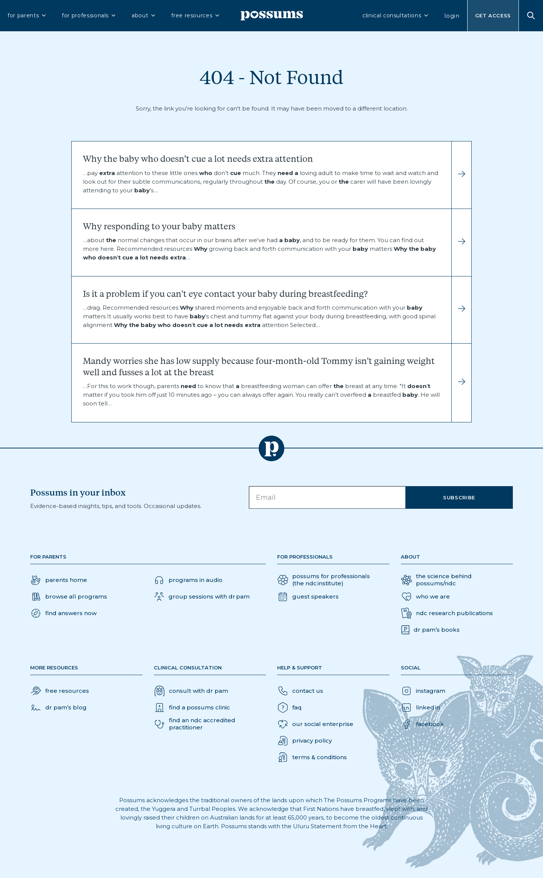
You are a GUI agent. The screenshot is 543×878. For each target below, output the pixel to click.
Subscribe (459, 497)
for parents (27, 15)
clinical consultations (395, 15)
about (144, 15)
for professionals (89, 15)
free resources (195, 15)
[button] (63, 613)
